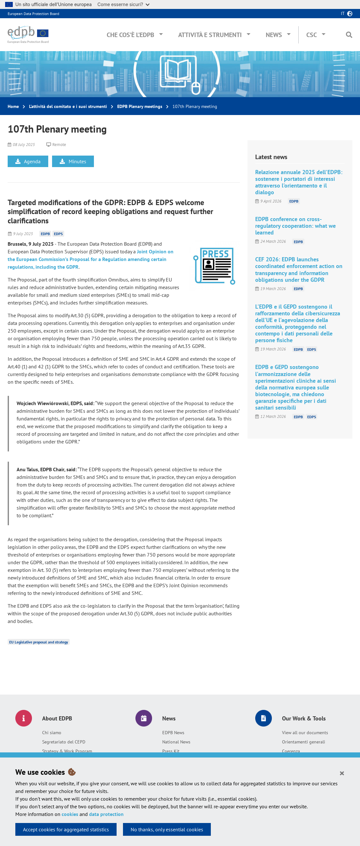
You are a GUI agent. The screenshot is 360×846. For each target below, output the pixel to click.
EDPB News (173, 732)
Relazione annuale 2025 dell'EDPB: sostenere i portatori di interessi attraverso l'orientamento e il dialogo (298, 182)
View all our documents (305, 732)
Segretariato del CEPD (63, 742)
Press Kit (171, 751)
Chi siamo (51, 732)
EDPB (45, 233)
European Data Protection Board (33, 13)
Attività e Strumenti (210, 35)
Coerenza (291, 751)
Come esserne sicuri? (123, 4)
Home (13, 106)
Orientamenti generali (303, 742)
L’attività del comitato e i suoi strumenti (68, 106)
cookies (70, 814)
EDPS (58, 233)
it (343, 13)
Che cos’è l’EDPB (130, 35)
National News (176, 742)
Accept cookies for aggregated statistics (66, 829)
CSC (311, 35)
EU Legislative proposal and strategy (38, 642)
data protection (106, 814)
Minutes (73, 161)
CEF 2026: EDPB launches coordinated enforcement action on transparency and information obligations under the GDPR (298, 269)
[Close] (342, 773)
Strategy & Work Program (67, 751)
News (274, 35)
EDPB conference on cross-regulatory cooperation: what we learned (295, 225)
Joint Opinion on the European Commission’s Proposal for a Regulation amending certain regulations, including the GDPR (90, 259)
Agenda (28, 161)
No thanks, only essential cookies (167, 829)
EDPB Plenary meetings (139, 106)
